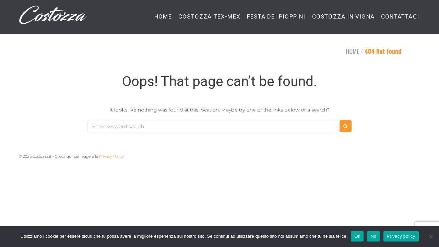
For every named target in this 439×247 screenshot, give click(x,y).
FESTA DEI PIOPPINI (276, 16)
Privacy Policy (111, 156)
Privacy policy (401, 236)
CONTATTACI (400, 16)
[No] (430, 236)
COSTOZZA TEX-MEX (209, 16)
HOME (163, 16)
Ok (357, 236)
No (373, 236)
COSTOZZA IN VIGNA (343, 16)
